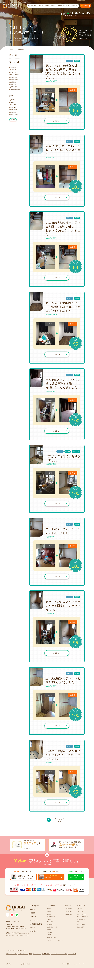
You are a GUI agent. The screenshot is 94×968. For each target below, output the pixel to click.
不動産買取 (49, 929)
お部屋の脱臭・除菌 (52, 927)
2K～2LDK (60, 451)
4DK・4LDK (69, 597)
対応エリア (68, 906)
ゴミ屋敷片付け (51, 916)
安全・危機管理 (81, 924)
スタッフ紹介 (80, 911)
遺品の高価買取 (51, 924)
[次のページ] (70, 820)
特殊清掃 (49, 911)
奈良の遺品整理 (68, 914)
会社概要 (79, 908)
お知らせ (32, 927)
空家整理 (49, 919)
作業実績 (32, 913)
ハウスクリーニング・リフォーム (55, 940)
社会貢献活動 (80, 927)
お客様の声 (33, 916)
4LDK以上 (69, 218)
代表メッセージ (81, 921)
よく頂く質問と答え (36, 924)
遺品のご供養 (76, 451)
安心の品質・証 (81, 919)
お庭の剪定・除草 (51, 937)
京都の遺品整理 (68, 911)
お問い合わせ (9, 964)
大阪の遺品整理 (68, 908)
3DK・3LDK (69, 61)
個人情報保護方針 (25, 964)
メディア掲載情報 (81, 914)
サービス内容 (51, 906)
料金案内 (32, 909)
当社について (81, 906)
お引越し (49, 934)
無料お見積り (34, 931)
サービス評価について (82, 916)
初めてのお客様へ (35, 906)
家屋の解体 (49, 932)
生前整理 (49, 914)
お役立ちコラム (34, 920)
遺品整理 (77, 61)
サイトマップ (16, 964)
